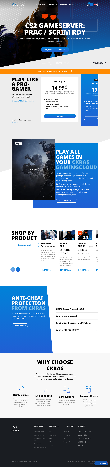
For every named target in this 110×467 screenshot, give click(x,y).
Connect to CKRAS (65, 201)
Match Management (40, 447)
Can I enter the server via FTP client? (73, 323)
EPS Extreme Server (40, 435)
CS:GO (50, 445)
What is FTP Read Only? (67, 330)
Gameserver (40, 4)
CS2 (50, 442)
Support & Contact (67, 4)
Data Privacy (27, 461)
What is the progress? (66, 316)
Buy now (62, 49)
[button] (87, 4)
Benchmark (52, 435)
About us (66, 431)
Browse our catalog (25, 245)
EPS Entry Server (39, 431)
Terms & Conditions (17, 461)
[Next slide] (18, 269)
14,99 (48, 49)
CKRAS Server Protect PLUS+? (70, 309)
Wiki (50, 431)
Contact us (15, 122)
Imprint (35, 461)
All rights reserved (93, 463)
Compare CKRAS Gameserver (23, 101)
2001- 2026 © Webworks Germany (76, 461)
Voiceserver (52, 4)
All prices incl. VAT (93, 461)
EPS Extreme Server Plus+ (40, 439)
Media (50, 438)
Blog (65, 438)
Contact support (20, 325)
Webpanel (67, 442)
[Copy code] (71, 71)
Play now (33, 169)
